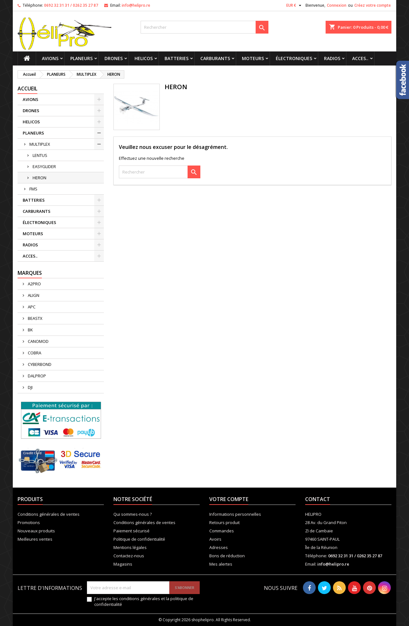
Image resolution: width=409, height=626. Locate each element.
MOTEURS (253, 58)
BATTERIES (177, 58)
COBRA (34, 353)
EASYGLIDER (44, 166)
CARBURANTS (215, 58)
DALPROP (36, 376)
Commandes (221, 531)
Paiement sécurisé (131, 531)
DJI (30, 387)
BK (30, 330)
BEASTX (34, 318)
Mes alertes (220, 564)
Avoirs (215, 539)
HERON (39, 178)
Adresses (218, 547)
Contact (317, 499)
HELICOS (144, 58)
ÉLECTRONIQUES (294, 58)
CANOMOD (38, 341)
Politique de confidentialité (139, 539)
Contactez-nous (128, 556)
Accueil (27, 88)
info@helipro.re (136, 5)
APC (31, 307)
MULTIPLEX (39, 144)
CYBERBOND (39, 364)
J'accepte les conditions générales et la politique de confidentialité (143, 601)
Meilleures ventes (35, 539)
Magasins (122, 564)
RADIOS (332, 58)
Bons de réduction (227, 556)
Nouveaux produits (36, 531)
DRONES (113, 58)
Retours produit (224, 522)
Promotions (29, 522)
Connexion (336, 5)
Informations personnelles (235, 514)
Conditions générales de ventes (49, 514)
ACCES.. (360, 58)
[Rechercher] (204, 27)
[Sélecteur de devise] (294, 5)
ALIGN (33, 295)
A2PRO (34, 284)
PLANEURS (81, 58)
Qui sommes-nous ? (132, 514)
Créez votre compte (372, 5)
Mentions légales (130, 547)
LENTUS (40, 155)
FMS (33, 189)
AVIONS (50, 58)
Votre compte (228, 499)
